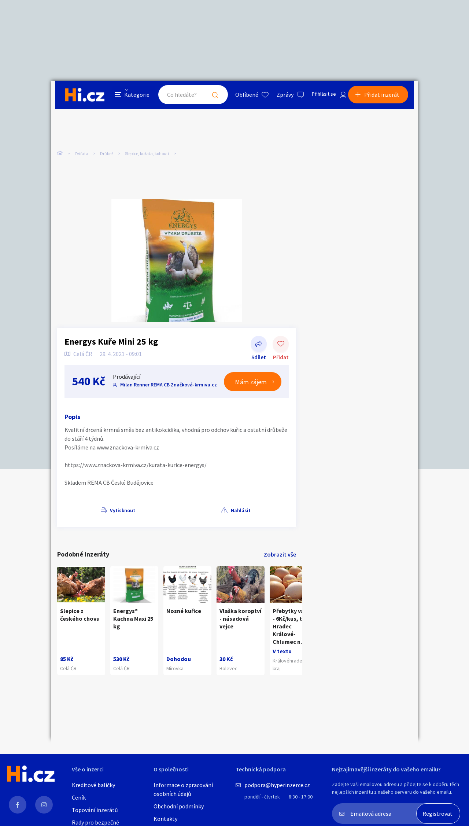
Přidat (281, 341)
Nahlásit (131, 506)
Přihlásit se (319, 96)
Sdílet (259, 341)
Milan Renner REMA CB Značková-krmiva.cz (167, 381)
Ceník (79, 797)
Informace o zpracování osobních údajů (183, 789)
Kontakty (165, 818)
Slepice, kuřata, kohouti (147, 154)
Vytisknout (86, 506)
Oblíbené (239, 96)
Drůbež (106, 154)
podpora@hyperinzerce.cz (277, 785)
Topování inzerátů (95, 810)
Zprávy (278, 96)
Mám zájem (251, 378)
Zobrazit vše (280, 550)
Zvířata (81, 154)
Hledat (208, 96)
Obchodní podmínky (179, 806)
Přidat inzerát (385, 96)
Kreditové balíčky (93, 785)
